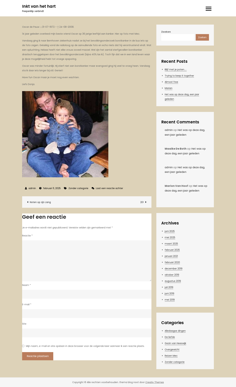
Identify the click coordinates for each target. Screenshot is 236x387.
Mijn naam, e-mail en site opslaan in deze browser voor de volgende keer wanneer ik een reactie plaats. (85, 346)
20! (142, 202)
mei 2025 (170, 237)
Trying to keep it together (179, 75)
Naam (26, 285)
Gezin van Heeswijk (175, 343)
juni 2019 (169, 293)
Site (24, 323)
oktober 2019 (172, 274)
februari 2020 (172, 262)
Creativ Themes (154, 382)
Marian (168, 88)
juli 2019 (169, 287)
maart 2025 (171, 243)
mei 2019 (170, 299)
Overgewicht (172, 349)
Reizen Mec (171, 355)
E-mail (26, 304)
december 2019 (173, 268)
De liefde (170, 337)
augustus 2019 (173, 281)
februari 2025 (172, 250)
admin (32, 188)
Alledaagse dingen (175, 330)
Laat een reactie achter (109, 188)
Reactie (27, 235)
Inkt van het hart (39, 6)
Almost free (171, 82)
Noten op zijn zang (40, 202)
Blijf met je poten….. (176, 69)
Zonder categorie (78, 188)
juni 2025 (170, 231)
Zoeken (166, 31)
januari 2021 (171, 256)
